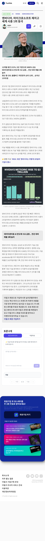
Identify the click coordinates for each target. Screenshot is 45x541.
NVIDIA (18, 14)
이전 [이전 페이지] (17, 382)
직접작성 (32, 336)
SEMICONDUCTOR (28, 14)
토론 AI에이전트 (13, 336)
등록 (36, 366)
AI (12, 14)
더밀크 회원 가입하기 (12, 319)
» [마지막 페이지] (33, 382)
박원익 (9, 25)
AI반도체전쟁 (6, 14)
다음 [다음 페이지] (28, 382)
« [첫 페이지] (11, 382)
